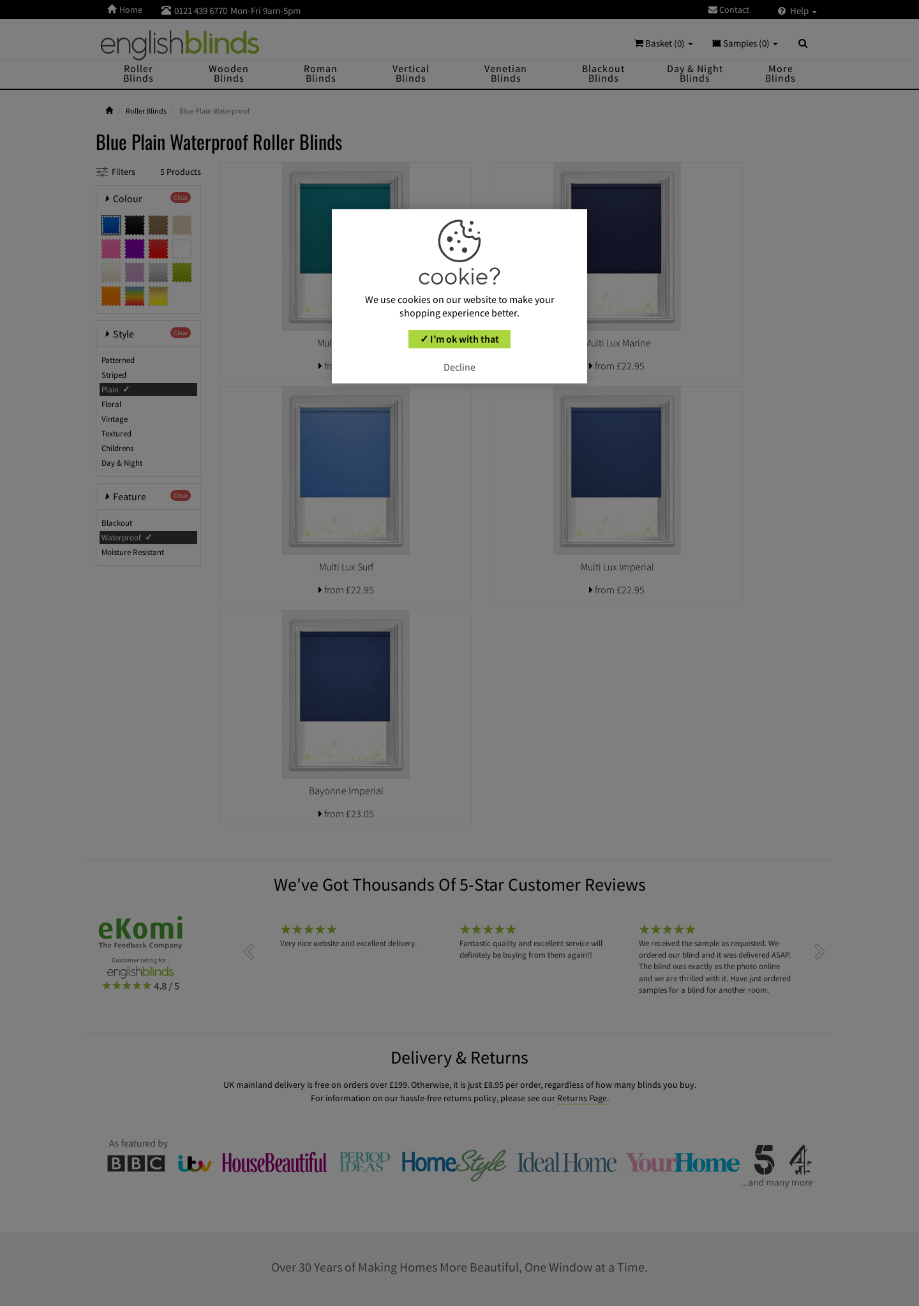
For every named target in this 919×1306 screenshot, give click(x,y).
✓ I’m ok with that (459, 338)
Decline (459, 366)
